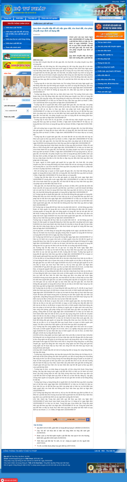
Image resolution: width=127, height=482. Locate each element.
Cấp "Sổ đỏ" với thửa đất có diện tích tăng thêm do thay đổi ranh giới (63, 431)
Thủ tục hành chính (104, 42)
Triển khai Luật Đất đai (14, 43)
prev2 (4, 99)
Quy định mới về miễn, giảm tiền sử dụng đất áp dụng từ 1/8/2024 (59, 428)
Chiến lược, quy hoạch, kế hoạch (109, 71)
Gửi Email (81, 419)
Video (24, 73)
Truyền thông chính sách (18, 23)
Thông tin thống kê (104, 88)
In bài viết (71, 419)
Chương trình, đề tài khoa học (108, 83)
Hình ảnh (7, 73)
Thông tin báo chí (104, 63)
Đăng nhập (115, 1)
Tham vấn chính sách (13, 47)
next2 (7, 99)
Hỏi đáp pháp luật (104, 59)
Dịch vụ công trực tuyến (106, 67)
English (122, 1)
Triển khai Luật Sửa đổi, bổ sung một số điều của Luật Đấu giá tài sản (17, 34)
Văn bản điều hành (104, 51)
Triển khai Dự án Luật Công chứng (18, 39)
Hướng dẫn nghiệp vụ (105, 55)
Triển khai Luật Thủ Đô (14, 27)
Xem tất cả (26, 100)
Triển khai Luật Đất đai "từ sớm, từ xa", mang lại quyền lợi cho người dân (63, 441)
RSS (103, 451)
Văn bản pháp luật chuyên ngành (109, 46)
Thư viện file (110, 451)
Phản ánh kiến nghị (104, 92)
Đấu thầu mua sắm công (106, 79)
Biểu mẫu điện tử (104, 75)
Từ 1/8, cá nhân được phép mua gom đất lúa (51, 446)
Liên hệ (97, 451)
